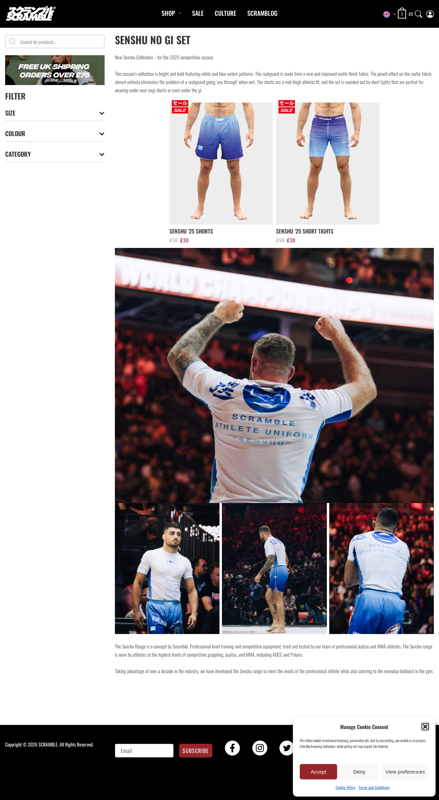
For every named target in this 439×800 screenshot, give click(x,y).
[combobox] (387, 14)
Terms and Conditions (374, 787)
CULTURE (225, 13)
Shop (168, 13)
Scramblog (262, 13)
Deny (359, 772)
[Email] (144, 750)
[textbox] (387, 14)
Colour (55, 133)
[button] (425, 726)
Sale (198, 13)
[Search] (419, 12)
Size (55, 113)
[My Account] (430, 12)
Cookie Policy (345, 787)
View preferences (405, 772)
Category (55, 154)
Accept (319, 772)
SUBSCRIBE (195, 751)
